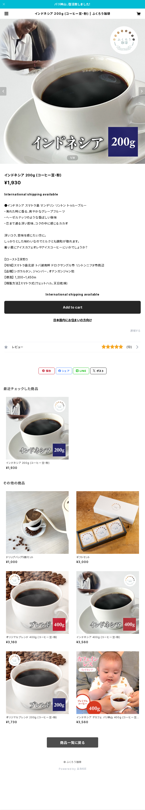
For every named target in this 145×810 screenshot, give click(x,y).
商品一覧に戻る (72, 743)
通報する (135, 330)
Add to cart (72, 307)
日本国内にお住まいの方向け (72, 320)
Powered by (72, 768)
